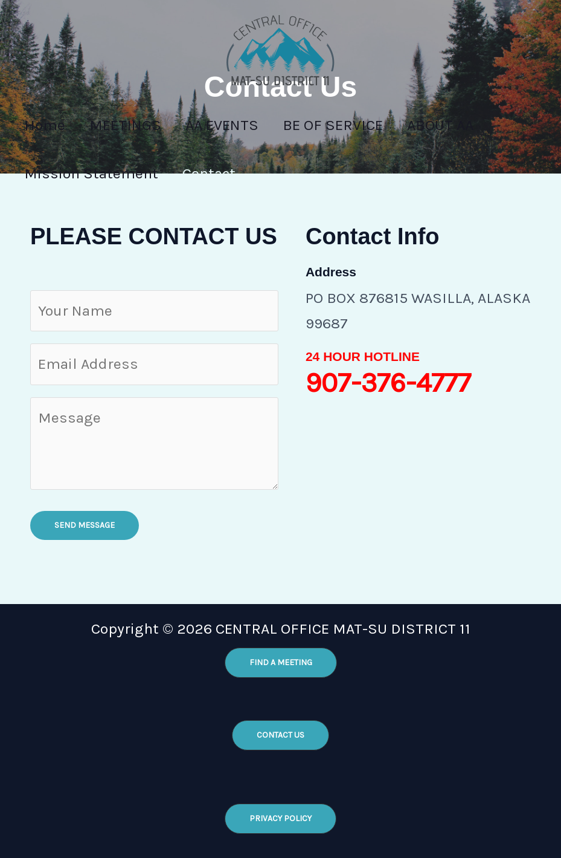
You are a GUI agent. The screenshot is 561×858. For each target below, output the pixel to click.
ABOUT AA (467, 125)
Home (47, 125)
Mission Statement (94, 173)
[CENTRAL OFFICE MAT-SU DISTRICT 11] (280, 48)
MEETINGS (134, 125)
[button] (281, 663)
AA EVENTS (237, 125)
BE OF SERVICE (354, 125)
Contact (218, 173)
